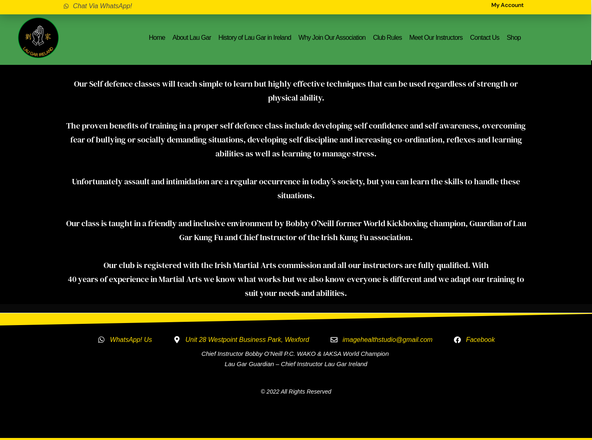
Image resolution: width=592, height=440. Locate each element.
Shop (513, 37)
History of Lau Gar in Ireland (254, 37)
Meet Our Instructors (435, 37)
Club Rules (387, 37)
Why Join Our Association (331, 37)
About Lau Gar (192, 37)
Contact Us (484, 37)
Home (157, 37)
